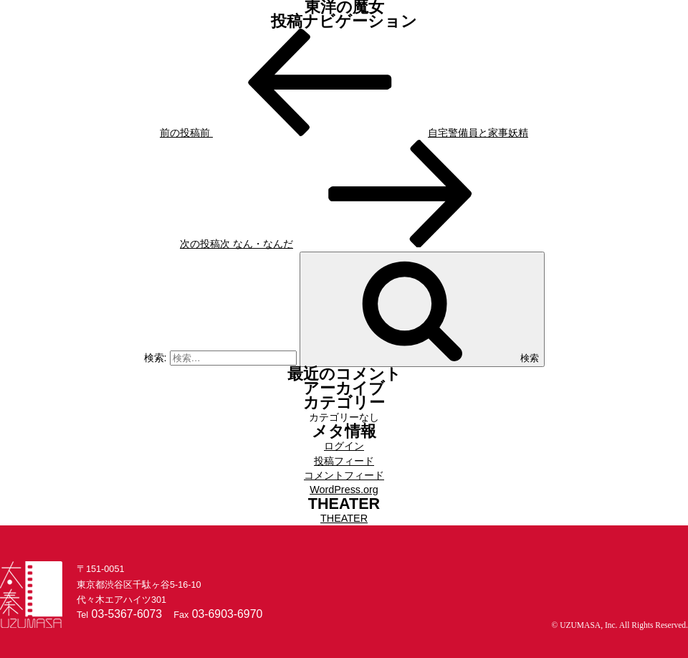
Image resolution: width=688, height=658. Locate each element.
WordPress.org (344, 489)
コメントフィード (344, 475)
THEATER (344, 518)
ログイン (344, 446)
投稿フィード (344, 461)
